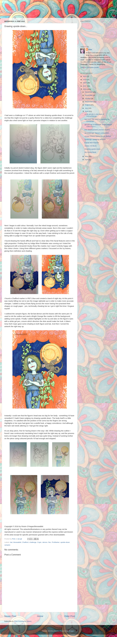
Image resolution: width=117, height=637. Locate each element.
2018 (85, 83)
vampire (7, 545)
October (88, 98)
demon (44, 542)
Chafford (25, 542)
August (88, 105)
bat (11, 542)
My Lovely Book (90, 152)
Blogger (71, 631)
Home (40, 616)
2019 (85, 79)
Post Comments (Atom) (22, 621)
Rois (90, 49)
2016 (85, 89)
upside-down (65, 542)
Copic (39, 542)
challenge (32, 542)
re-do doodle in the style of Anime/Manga (94, 115)
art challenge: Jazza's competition (97, 133)
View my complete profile (89, 67)
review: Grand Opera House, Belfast (98, 136)
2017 (85, 86)
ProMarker (55, 542)
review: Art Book (91, 146)
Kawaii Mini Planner (92, 143)
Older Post (69, 616)
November (89, 95)
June (87, 111)
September (89, 102)
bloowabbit (10, 11)
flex (49, 542)
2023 (85, 76)
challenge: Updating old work (95, 139)
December (89, 92)
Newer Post (10, 616)
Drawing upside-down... (93, 149)
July (86, 108)
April (87, 159)
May (86, 156)
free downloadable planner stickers (97, 130)
